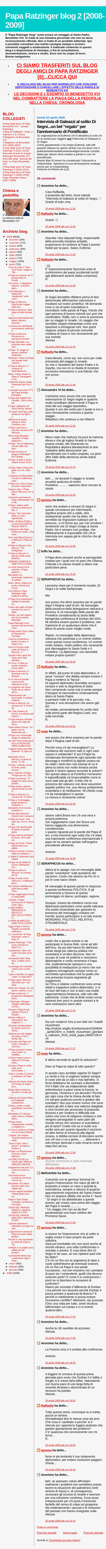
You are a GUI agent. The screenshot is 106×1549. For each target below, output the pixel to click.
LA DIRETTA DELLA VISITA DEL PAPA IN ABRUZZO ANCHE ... (20, 1162)
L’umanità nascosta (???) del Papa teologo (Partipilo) (20, 392)
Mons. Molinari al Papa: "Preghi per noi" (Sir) (20, 774)
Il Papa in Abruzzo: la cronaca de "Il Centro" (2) (20, 705)
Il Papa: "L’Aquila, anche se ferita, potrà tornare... (20, 767)
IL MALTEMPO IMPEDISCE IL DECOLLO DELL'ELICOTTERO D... (20, 912)
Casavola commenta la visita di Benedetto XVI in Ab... (21, 500)
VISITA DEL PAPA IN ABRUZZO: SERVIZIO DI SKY (21, 1218)
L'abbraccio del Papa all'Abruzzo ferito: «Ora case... (21, 531)
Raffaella (47, 213)
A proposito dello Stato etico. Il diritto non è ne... (19, 961)
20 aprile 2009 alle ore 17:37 (60, 1048)
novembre (14, 242)
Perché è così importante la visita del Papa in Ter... (20, 1242)
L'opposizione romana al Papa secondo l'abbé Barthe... (20, 1234)
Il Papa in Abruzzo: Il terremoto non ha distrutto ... (18, 673)
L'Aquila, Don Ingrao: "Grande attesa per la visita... (20, 1138)
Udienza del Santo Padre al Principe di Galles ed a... (20, 1084)
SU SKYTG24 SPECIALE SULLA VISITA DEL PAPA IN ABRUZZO (20, 743)
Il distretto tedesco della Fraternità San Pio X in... (20, 384)
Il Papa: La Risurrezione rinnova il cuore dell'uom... (20, 1153)
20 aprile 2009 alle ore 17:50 (60, 1222)
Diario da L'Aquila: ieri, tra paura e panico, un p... (21, 989)
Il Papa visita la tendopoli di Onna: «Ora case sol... (20, 837)
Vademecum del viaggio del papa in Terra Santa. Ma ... (20, 1036)
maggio (13, 261)
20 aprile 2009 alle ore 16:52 (60, 726)
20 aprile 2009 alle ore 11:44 (60, 346)
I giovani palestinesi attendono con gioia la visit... (20, 1226)
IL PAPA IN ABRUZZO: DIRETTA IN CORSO (20, 922)
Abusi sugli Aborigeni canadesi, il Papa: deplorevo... (18, 438)
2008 (9, 1273)
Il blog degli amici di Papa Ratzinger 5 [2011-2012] (16, 149)
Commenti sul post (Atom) (64, 1540)
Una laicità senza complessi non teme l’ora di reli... (19, 1178)
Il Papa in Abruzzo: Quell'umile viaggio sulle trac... (19, 304)
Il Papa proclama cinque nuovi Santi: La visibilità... (20, 1052)
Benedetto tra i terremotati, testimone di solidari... (20, 577)
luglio (12, 255)
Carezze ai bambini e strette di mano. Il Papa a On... (18, 641)
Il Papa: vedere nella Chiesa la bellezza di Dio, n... (20, 507)
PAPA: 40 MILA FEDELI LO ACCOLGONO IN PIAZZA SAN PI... (20, 524)
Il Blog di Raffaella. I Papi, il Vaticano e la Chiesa (17, 133)
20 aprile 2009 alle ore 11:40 (60, 285)
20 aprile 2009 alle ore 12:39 (60, 495)
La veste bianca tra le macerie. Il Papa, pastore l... (18, 569)
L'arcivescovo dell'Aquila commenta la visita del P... (20, 328)
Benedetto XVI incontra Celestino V (19, 809)
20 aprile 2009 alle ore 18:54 (60, 1445)
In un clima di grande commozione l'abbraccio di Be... (18, 681)
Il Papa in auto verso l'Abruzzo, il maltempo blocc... (20, 880)
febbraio (13, 1266)
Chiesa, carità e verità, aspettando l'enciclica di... (20, 1108)
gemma (46, 500)
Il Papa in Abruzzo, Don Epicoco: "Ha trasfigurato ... (20, 548)
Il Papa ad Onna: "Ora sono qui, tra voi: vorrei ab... (21, 821)
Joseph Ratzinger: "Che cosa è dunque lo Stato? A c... (20, 945)
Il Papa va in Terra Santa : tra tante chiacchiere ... (21, 484)
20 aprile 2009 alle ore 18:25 (60, 1362)
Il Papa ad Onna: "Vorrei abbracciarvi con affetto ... (20, 845)
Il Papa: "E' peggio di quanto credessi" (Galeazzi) (18, 352)
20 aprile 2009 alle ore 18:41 (60, 1400)
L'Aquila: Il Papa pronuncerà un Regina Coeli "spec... (20, 902)
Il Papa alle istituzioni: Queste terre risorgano (21, 814)
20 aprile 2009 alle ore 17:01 (60, 929)
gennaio (13, 1269)
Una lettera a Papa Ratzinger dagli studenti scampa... (18, 593)
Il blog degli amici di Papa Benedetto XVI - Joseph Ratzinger (16, 126)
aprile (12, 264)
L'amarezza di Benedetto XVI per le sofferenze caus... (20, 478)
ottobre (13, 246)
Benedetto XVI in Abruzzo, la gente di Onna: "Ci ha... (19, 759)
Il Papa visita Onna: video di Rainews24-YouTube (20, 633)
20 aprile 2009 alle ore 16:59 (60, 858)
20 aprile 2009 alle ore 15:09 (60, 546)
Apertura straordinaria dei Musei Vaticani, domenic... (20, 320)
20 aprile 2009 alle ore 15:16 (60, 574)
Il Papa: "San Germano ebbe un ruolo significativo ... (19, 516)
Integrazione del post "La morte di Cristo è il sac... (20, 1170)
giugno (13, 258)
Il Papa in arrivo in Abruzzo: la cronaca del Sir (19, 872)
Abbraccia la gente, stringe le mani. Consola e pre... (17, 422)
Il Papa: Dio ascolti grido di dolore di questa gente (20, 829)
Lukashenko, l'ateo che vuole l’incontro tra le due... (20, 953)
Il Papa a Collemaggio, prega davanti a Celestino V (19, 802)
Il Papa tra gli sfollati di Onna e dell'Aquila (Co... (19, 864)
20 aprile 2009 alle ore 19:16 (60, 1469)
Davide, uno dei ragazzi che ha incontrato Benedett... (20, 617)
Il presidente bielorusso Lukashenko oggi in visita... (19, 1258)
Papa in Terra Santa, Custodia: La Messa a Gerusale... (20, 1202)
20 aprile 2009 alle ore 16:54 (60, 804)
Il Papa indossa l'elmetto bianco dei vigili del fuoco (20, 722)
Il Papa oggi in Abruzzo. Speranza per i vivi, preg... (20, 982)
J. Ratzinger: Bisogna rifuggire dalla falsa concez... (19, 1004)
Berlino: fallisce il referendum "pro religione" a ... (17, 1020)
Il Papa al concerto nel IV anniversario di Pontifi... (20, 278)
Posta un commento (47, 1527)
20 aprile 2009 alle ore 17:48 (60, 1168)
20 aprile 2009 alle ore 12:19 (60, 467)
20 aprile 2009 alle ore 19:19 (60, 1521)
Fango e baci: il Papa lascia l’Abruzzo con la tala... (20, 491)
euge (44, 731)
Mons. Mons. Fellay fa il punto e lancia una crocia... (20, 585)
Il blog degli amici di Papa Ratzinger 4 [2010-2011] (16, 168)
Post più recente (47, 1532)
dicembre (14, 239)
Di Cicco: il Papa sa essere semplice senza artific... (18, 665)
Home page (70, 1532)
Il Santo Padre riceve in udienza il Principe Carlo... (19, 1060)
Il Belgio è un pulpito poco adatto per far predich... (21, 1250)
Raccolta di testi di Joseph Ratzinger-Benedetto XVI (17, 154)
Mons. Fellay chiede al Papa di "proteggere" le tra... (20, 376)
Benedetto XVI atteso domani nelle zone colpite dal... (18, 1186)
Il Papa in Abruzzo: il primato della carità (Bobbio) (19, 556)
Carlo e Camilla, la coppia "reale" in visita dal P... (21, 975)
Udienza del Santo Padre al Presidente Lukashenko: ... (20, 1100)
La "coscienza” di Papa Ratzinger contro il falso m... (19, 936)
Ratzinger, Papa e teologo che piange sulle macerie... (21, 360)
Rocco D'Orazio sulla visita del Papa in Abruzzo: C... (18, 649)
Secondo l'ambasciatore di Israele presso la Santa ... (20, 1028)
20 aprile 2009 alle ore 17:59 (60, 1338)
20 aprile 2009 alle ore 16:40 (60, 661)
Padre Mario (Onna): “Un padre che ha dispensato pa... (20, 729)
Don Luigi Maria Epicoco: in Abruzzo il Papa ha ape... (20, 540)
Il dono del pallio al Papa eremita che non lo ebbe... (20, 609)
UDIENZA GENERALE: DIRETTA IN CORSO (20, 562)
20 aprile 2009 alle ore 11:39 (60, 254)
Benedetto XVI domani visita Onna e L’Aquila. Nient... (20, 1116)
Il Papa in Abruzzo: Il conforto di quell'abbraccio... (18, 368)
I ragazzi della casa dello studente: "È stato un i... (20, 751)
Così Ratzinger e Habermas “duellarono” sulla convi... (18, 295)
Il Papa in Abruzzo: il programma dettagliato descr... (21, 996)
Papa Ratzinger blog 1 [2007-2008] (15, 179)
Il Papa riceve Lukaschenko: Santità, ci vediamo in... (20, 1124)
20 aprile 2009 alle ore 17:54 (60, 1316)
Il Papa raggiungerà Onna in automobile (21, 895)
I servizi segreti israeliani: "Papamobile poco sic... (20, 1194)
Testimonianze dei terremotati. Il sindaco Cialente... (20, 697)
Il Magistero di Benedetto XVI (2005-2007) (16, 143)
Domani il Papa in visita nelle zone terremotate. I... (19, 1068)
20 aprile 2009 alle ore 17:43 (60, 1152)
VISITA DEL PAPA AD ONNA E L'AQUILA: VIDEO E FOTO (19, 1210)
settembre (14, 249)
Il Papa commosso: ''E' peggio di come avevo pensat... (20, 781)
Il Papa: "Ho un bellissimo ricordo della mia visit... (20, 446)
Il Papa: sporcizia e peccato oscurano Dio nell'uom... (20, 430)
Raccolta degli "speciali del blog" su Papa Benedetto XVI (17, 161)
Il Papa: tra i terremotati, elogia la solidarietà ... (20, 736)
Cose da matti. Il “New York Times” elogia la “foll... (20, 269)
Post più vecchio (93, 1532)
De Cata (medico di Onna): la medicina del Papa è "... (21, 713)
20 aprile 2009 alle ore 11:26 (60, 208)
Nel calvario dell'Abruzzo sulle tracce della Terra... (20, 888)
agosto (13, 252)
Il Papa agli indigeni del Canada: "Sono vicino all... (20, 400)
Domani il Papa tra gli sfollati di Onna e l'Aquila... (18, 1012)
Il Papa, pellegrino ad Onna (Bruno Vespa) (20, 407)
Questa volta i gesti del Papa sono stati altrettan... (19, 657)
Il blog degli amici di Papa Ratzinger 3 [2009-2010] (16, 173)
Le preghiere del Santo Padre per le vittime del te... (19, 689)
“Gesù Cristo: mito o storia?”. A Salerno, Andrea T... (19, 1146)
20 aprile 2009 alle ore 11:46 (60, 384)
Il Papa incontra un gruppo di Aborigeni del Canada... (19, 454)
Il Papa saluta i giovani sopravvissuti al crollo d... (20, 789)
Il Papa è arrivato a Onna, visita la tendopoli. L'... (21, 852)
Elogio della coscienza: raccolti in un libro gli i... (20, 1092)
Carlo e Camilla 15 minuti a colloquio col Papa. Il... (20, 1076)
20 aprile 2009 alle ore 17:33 (60, 1010)
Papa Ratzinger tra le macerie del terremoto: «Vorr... (21, 625)
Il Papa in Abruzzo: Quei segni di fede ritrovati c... (20, 312)
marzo (12, 1263)
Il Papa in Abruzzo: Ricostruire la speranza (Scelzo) (18, 336)
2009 (9, 236)
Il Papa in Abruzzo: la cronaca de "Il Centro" (20, 795)
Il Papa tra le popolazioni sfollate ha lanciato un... (20, 601)
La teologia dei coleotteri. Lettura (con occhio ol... (20, 969)
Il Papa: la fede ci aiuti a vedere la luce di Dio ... (20, 462)
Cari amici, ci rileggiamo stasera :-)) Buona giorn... (20, 285)
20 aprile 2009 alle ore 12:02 (60, 425)
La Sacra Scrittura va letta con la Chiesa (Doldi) (21, 1130)
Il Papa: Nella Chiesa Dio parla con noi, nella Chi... (20, 470)
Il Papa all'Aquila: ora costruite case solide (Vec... (20, 344)
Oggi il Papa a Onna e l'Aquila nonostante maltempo (19, 929)
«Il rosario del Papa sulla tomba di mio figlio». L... (20, 414)
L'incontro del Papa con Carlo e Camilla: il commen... (19, 1044)
